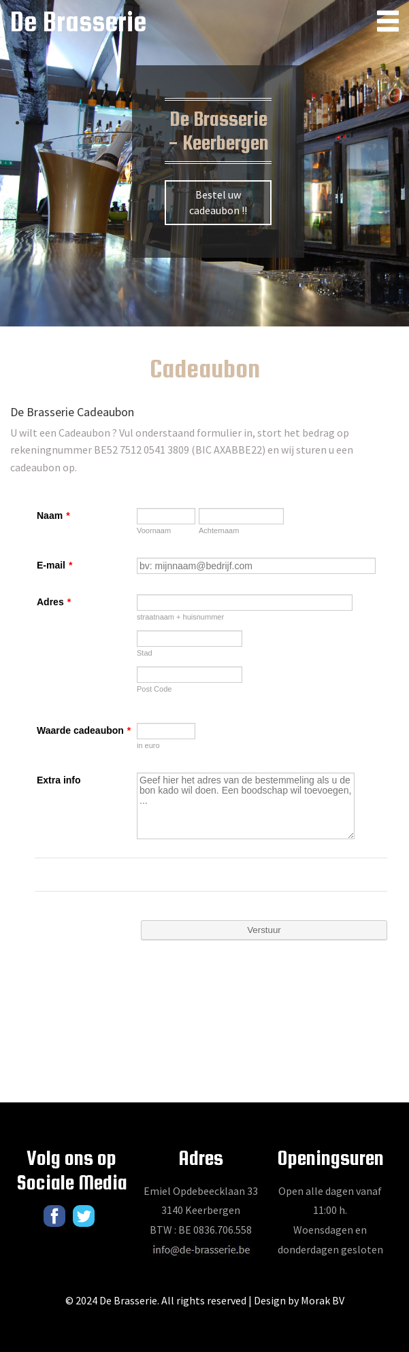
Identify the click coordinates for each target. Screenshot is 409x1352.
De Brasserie (78, 21)
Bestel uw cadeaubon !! (218, 202)
